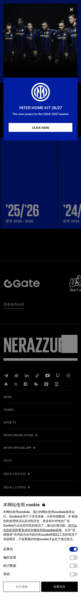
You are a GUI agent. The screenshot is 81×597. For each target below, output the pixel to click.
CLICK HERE (40, 128)
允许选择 (22, 587)
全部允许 (59, 587)
